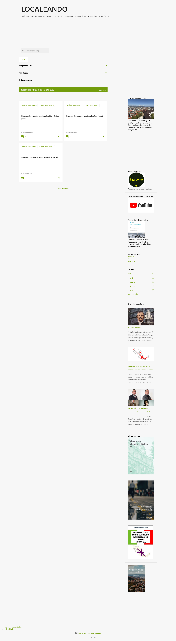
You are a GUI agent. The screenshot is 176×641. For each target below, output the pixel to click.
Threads (131, 257)
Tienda (73, 59)
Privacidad (8, 629)
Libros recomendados (13, 627)
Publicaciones (50, 59)
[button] (59, 136)
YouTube (131, 261)
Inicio (23, 59)
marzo (132, 282)
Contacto (97, 59)
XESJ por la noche (134, 328)
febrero (132, 286)
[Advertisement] (75, 34)
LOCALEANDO (44, 9)
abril (131, 278)
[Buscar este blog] (37, 50)
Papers (63, 59)
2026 (130, 274)
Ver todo (102, 90)
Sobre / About (35, 59)
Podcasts (84, 59)
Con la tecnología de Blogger (88, 633)
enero (132, 290)
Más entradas (63, 189)
